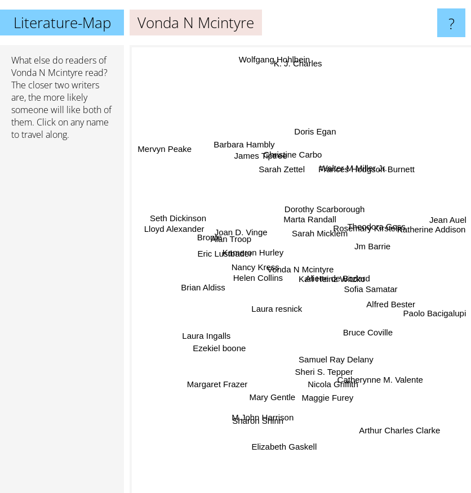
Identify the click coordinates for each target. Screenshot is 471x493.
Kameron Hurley (250, 250)
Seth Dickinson (178, 218)
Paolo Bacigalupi (434, 311)
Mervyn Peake (162, 142)
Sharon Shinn (256, 421)
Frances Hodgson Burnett (365, 176)
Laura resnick (276, 315)
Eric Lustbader (222, 258)
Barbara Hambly (249, 153)
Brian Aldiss (208, 285)
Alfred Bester (387, 304)
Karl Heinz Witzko (333, 279)
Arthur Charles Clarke (391, 417)
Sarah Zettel (283, 165)
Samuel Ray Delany (333, 354)
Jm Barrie (370, 246)
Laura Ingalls (209, 332)
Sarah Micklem (324, 235)
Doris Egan (316, 121)
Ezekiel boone (215, 350)
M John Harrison (265, 410)
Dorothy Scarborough (323, 212)
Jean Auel (438, 220)
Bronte (214, 236)
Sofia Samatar (370, 288)
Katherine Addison (423, 231)
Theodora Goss (378, 220)
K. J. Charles (298, 84)
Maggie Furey (329, 396)
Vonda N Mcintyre (47, 72)
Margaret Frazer (220, 377)
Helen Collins (254, 274)
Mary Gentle (276, 388)
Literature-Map (62, 22)
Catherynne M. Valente (375, 376)
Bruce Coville (363, 326)
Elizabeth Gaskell (288, 439)
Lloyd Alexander (181, 227)
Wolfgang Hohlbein (274, 75)
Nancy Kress (254, 259)
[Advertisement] (62, 321)
